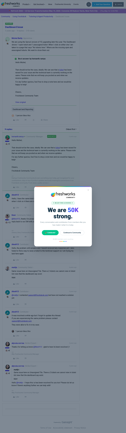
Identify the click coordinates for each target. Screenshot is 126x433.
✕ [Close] (88, 190)
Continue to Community (72, 233)
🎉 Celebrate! (50, 233)
